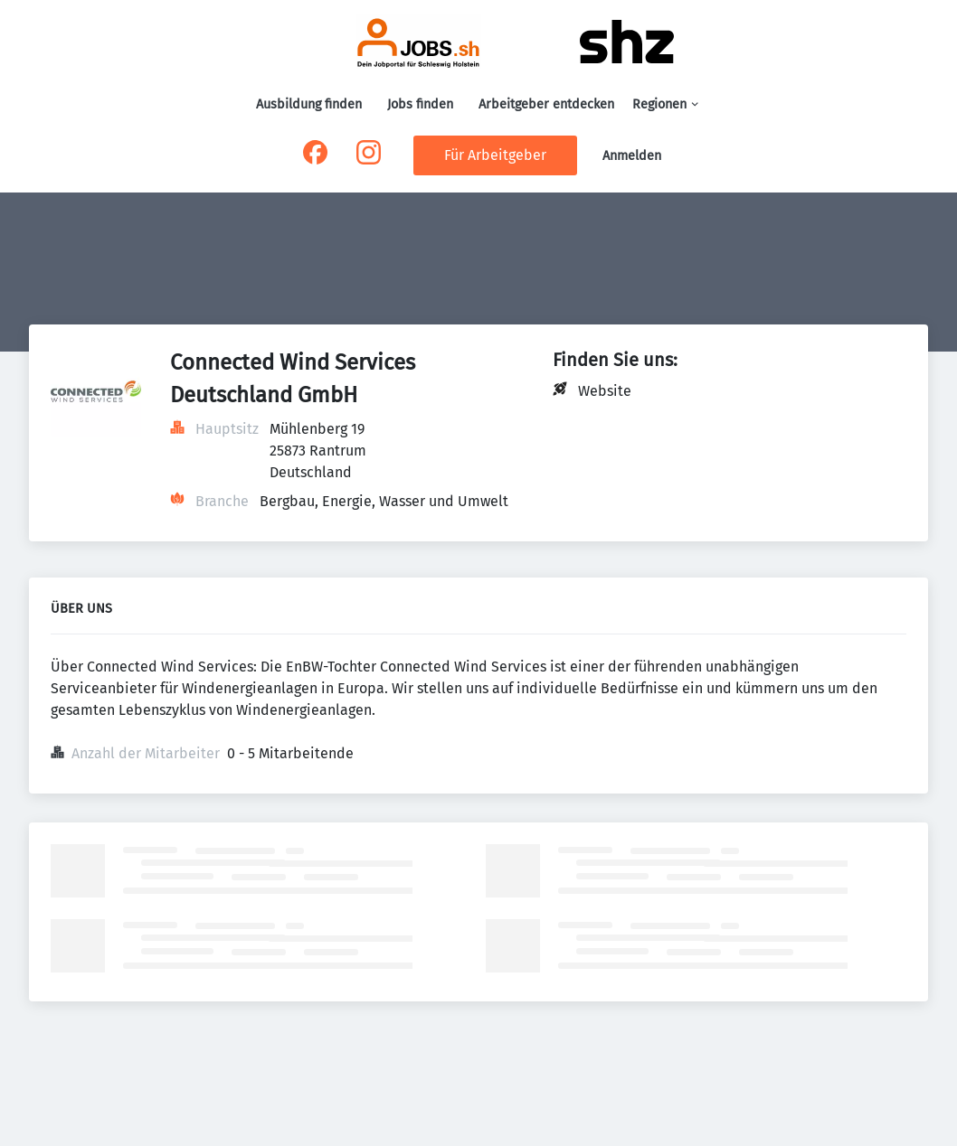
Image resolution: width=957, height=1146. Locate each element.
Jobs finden (420, 104)
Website (604, 390)
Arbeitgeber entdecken (546, 104)
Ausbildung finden (309, 104)
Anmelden (631, 156)
